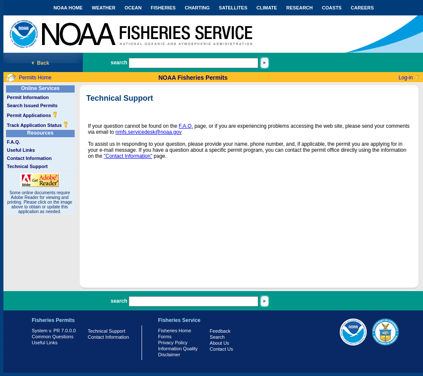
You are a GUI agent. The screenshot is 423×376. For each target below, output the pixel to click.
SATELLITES (233, 7)
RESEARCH (299, 7)
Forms (165, 336)
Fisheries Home (174, 330)
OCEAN (133, 7)
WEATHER (103, 7)
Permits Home (35, 78)
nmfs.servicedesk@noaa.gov (148, 132)
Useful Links (21, 150)
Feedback (220, 331)
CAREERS (362, 7)
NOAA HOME (68, 7)
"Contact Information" (128, 156)
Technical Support (27, 166)
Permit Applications (32, 115)
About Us (219, 343)
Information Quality (178, 348)
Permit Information (28, 97)
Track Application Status (37, 125)
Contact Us (221, 349)
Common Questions (52, 336)
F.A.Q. (13, 141)
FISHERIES (163, 7)
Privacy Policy (172, 342)
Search (217, 337)
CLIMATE (267, 7)
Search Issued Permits (32, 105)
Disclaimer (169, 354)
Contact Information (29, 158)
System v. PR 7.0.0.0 (54, 330)
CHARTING (197, 7)
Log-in (406, 78)
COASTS (331, 7)
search (119, 63)
